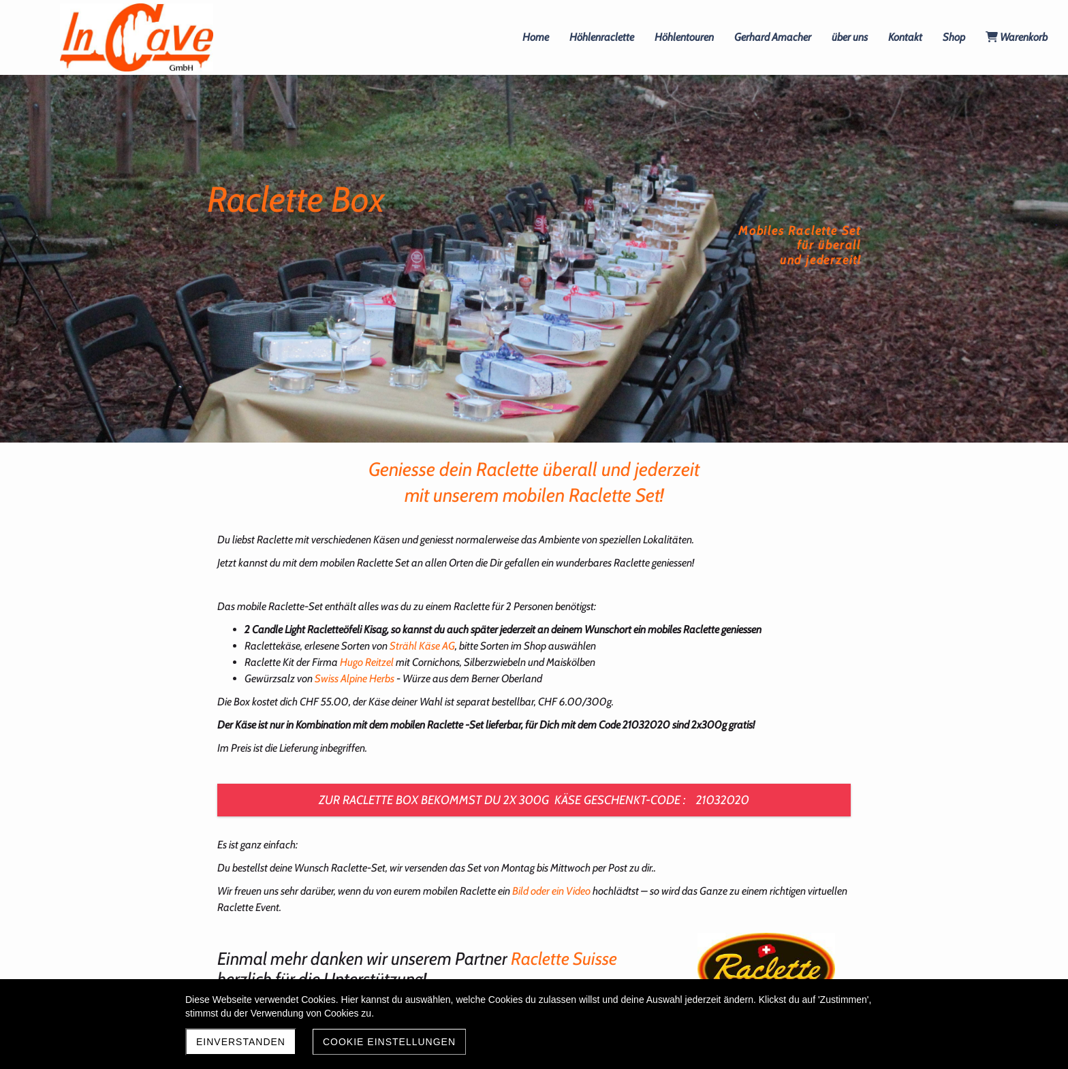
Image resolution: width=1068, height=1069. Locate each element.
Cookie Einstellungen (389, 1041)
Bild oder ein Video (551, 890)
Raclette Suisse (562, 959)
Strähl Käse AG (422, 645)
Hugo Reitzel (367, 662)
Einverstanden (240, 1041)
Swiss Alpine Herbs (354, 678)
